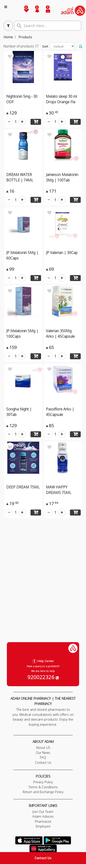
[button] (34, 10)
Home (8, 37)
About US (43, 747)
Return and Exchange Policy (43, 792)
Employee (43, 826)
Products (25, 37)
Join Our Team (43, 811)
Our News (43, 752)
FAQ (43, 757)
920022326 (43, 677)
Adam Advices (43, 816)
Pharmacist (43, 821)
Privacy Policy (43, 782)
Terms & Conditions (43, 787)
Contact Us (43, 858)
